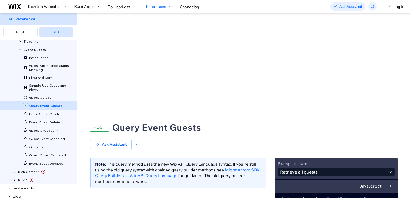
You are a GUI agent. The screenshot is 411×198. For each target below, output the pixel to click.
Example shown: (292, 68)
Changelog (189, 6)
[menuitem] (38, 26)
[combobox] (336, 76)
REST (20, 32)
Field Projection (183, 144)
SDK (56, 32)
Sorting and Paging (136, 144)
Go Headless (118, 6)
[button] (110, 49)
